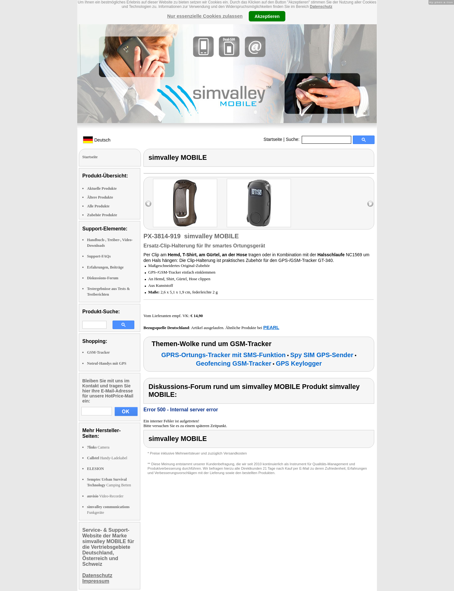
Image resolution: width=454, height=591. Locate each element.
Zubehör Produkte (102, 215)
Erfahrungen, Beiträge (105, 267)
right (370, 204)
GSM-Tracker (98, 352)
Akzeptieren (266, 16)
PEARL (271, 327)
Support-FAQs (99, 256)
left (148, 204)
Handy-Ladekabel (107, 458)
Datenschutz (321, 6)
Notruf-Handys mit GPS (106, 363)
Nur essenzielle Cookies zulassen (204, 16)
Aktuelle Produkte (102, 188)
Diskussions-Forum (102, 278)
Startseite (273, 139)
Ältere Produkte (100, 197)
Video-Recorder (105, 496)
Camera (98, 447)
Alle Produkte (98, 206)
